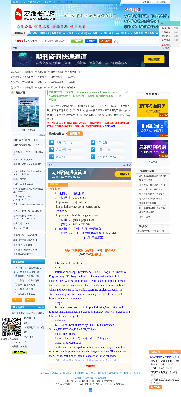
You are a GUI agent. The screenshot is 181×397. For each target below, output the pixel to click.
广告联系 (153, 161)
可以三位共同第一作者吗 (164, 372)
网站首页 (33, 33)
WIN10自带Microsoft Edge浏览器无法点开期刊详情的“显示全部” (42, 313)
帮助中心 (56, 373)
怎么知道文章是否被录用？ (152, 198)
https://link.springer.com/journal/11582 (78, 206)
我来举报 (113, 373)
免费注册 (68, 2)
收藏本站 (161, 2)
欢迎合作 (67, 373)
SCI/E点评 (80, 33)
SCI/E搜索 (105, 41)
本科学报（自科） (76, 71)
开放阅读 (136, 373)
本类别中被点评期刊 (23, 254)
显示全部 (91, 366)
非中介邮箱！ (145, 217)
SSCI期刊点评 (106, 33)
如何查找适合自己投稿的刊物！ (154, 175)
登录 (59, 2)
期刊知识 (124, 373)
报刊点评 (102, 142)
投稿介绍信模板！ (147, 212)
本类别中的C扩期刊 (22, 245)
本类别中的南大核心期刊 (25, 240)
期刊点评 (56, 33)
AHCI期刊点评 (135, 33)
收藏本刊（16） (64, 142)
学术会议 (149, 33)
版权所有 (79, 373)
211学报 (71, 82)
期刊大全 (45, 33)
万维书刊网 (27, 71)
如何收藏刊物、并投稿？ (151, 189)
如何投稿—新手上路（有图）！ (154, 185)
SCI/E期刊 (68, 33)
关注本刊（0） (64, 149)
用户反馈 (102, 373)
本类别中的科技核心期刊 (25, 249)
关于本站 (44, 373)
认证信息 (164, 48)
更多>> (41, 308)
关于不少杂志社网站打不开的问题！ (29, 327)
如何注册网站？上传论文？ (152, 194)
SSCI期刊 (92, 33)
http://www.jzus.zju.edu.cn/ (31, 204)
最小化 (174, 352)
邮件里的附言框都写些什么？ (153, 208)
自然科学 (71, 87)
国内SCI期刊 (57, 87)
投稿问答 (61, 156)
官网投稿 (75, 133)
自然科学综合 (57, 71)
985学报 (71, 77)
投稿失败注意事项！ (148, 203)
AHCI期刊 (120, 33)
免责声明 (90, 373)
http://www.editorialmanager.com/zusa (78, 215)
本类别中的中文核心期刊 (25, 235)
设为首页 (147, 2)
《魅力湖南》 (158, 368)
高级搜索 (91, 41)
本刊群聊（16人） (107, 156)
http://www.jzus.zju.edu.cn (71, 202)
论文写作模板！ (146, 180)
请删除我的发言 (19, 346)
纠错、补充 (104, 149)
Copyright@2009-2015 (84, 381)
